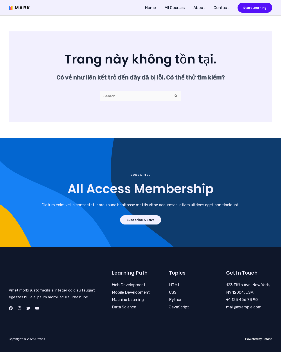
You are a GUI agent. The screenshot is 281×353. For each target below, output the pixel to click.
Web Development (128, 285)
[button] (255, 8)
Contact (221, 7)
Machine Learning (128, 300)
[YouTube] (37, 309)
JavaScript (179, 307)
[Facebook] (11, 309)
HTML (174, 285)
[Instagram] (20, 309)
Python (175, 300)
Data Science (124, 307)
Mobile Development (131, 293)
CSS (173, 293)
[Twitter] (28, 309)
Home (153, 7)
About (200, 7)
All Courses (177, 7)
